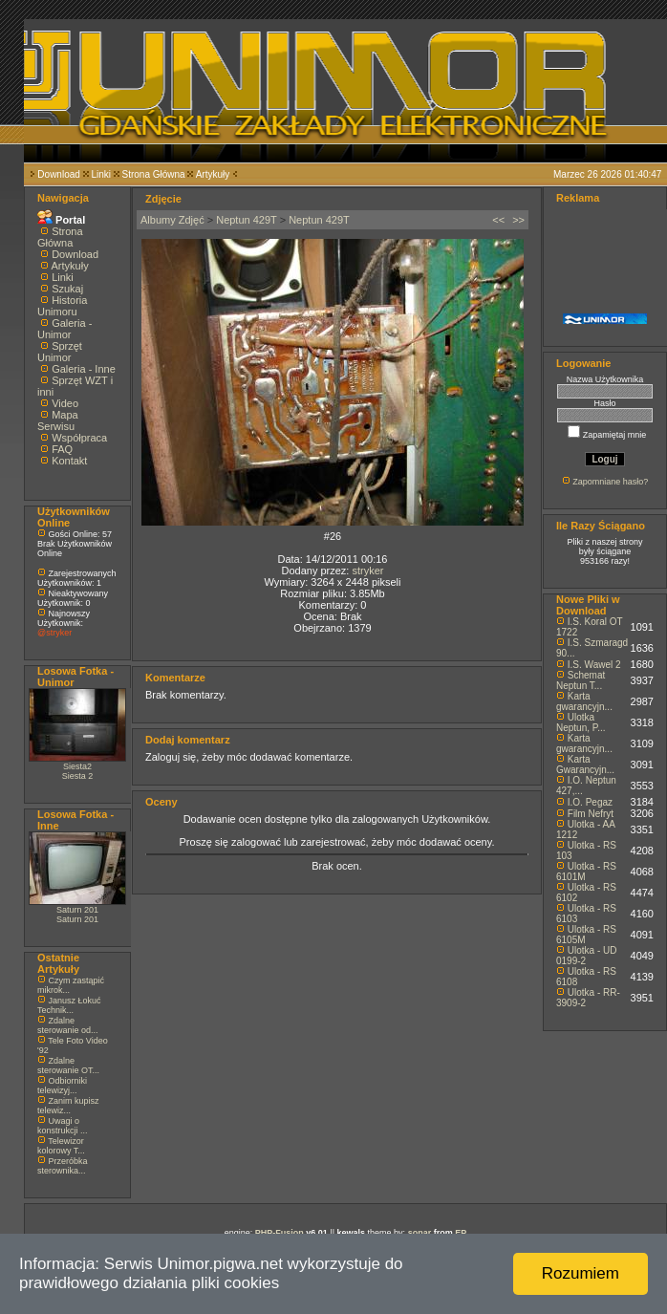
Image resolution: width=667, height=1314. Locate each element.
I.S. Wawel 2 (594, 664)
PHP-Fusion (279, 1233)
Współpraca (79, 437)
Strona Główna (153, 174)
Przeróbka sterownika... (62, 1165)
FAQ (62, 449)
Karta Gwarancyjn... (585, 764)
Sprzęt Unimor (59, 351)
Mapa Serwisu (57, 420)
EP (460, 1233)
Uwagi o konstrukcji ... (62, 1125)
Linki (101, 174)
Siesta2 (77, 766)
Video (65, 403)
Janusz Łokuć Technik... (69, 1005)
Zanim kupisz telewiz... (68, 1105)
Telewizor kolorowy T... (61, 1145)
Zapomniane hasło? (610, 481)
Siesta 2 (78, 776)
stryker (367, 570)
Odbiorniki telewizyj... (62, 1085)
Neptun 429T (246, 220)
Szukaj (67, 288)
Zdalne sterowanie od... (67, 1025)
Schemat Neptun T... (580, 680)
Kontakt (69, 460)
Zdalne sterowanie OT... (68, 1065)
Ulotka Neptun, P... (581, 722)
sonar (420, 1233)
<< (498, 220)
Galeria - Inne (84, 369)
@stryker (54, 632)
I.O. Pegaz (590, 802)
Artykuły (213, 174)
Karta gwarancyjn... (584, 701)
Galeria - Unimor (64, 328)
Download (58, 174)
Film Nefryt (590, 813)
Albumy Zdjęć (172, 220)
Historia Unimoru (62, 305)
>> (518, 220)
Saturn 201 (77, 910)
